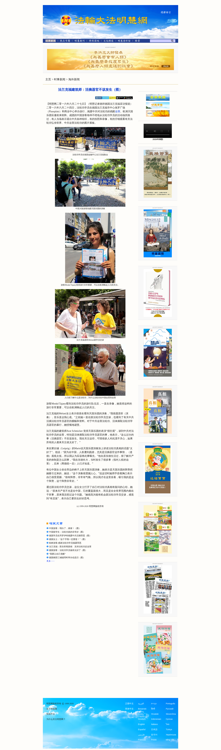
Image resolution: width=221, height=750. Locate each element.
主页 (48, 79)
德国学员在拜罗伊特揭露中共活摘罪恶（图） (70, 535)
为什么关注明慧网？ (55, 719)
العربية (141, 703)
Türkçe (169, 729)
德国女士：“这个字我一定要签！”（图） (68, 539)
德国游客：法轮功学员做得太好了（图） (68, 550)
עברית (154, 703)
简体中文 (129, 709)
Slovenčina (171, 714)
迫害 (117, 111)
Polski (154, 740)
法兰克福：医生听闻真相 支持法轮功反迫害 (70, 546)
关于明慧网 (51, 709)
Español (141, 729)
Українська (171, 735)
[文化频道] (108, 41)
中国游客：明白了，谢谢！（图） (65, 528)
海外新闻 (74, 79)
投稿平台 (50, 714)
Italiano (154, 724)
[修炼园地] (94, 41)
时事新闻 (59, 79)
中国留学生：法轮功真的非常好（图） (67, 532)
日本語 (154, 729)
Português (170, 703)
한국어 (154, 735)
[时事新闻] (50, 41)
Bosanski (142, 709)
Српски (169, 719)
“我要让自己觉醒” (57, 554)
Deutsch (142, 719)
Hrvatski (154, 714)
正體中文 (129, 703)
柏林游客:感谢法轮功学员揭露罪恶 (65, 543)
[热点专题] (65, 41)
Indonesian (156, 719)
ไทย (167, 724)
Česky (141, 714)
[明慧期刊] (79, 41)
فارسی (141, 735)
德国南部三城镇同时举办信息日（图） (67, 557)
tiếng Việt (170, 740)
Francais (142, 740)
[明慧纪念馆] (124, 41)
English (141, 724)
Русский (169, 709)
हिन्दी (153, 709)
